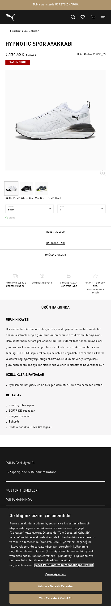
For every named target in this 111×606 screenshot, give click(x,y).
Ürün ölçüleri (55, 243)
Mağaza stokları (55, 255)
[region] (55, 557)
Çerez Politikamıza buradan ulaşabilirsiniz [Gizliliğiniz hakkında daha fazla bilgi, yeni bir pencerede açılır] (63, 565)
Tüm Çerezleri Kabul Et (55, 598)
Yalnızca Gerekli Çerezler (55, 586)
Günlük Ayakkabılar (24, 31)
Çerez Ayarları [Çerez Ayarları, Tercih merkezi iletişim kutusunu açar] (55, 574)
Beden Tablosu (55, 232)
